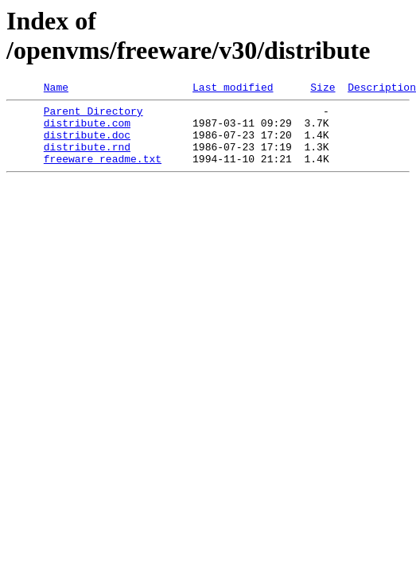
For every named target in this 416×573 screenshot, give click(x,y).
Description (382, 89)
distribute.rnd (87, 158)
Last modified (232, 89)
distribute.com (87, 130)
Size (322, 89)
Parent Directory (93, 115)
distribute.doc (87, 144)
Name (56, 89)
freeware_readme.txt (102, 173)
